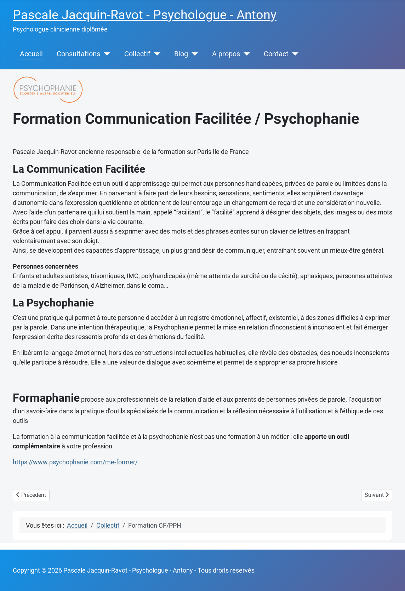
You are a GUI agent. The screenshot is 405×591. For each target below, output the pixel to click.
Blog (181, 54)
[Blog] (193, 54)
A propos (226, 54)
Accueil (31, 54)
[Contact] (293, 54)
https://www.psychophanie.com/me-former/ (75, 462)
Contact (276, 54)
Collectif (137, 54)
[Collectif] (155, 54)
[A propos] (245, 54)
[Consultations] (105, 54)
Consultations (78, 54)
